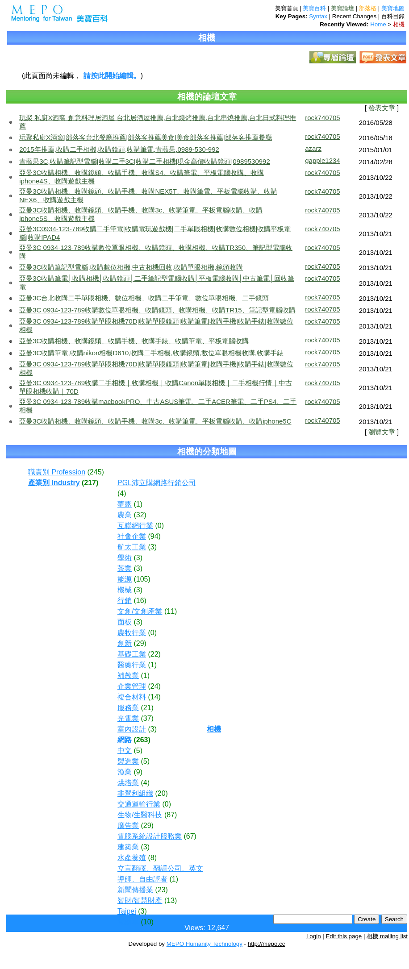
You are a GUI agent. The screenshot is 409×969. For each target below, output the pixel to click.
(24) (154, 686)
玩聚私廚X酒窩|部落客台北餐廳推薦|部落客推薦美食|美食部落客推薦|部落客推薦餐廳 (145, 137)
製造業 (128, 761)
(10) (147, 922)
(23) (161, 890)
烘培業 (128, 782)
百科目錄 (393, 16)
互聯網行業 (135, 525)
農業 (124, 515)
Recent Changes (354, 16)
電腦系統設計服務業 (149, 836)
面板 (124, 622)
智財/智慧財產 (139, 900)
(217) (90, 483)
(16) (140, 600)
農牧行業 (131, 632)
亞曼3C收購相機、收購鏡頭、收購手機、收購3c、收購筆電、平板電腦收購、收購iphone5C (155, 421)
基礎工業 (131, 654)
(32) (140, 515)
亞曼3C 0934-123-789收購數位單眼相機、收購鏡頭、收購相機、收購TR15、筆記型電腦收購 (157, 310)
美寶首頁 (286, 8)
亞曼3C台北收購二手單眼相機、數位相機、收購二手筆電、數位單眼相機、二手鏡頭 (144, 298)
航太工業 (131, 547)
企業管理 (131, 686)
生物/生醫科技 (139, 815)
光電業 (128, 718)
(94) (154, 536)
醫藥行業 (131, 665)
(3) (152, 547)
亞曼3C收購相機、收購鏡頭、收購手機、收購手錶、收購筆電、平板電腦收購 (134, 341)
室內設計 (131, 729)
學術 (124, 557)
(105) (142, 579)
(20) (161, 793)
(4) (121, 493)
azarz (313, 148)
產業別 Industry (54, 483)
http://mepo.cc (266, 943)
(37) (147, 718)
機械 (124, 590)
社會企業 (131, 536)
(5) (138, 750)
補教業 (128, 675)
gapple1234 (322, 160)
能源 (124, 579)
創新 (124, 643)
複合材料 (131, 697)
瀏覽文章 (381, 432)
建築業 (128, 847)
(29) (140, 643)
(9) (138, 772)
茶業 (124, 568)
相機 (399, 24)
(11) (170, 611)
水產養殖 (131, 857)
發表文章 (381, 108)
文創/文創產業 (139, 611)
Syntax (318, 16)
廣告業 (128, 825)
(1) (138, 504)
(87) (170, 815)
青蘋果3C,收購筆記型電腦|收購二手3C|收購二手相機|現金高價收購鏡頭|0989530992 (144, 161)
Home (378, 24)
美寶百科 (314, 8)
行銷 (124, 600)
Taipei (126, 911)
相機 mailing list (387, 936)
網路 (124, 740)
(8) (152, 857)
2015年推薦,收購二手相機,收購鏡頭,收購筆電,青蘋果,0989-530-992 (119, 149)
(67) (190, 836)
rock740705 (322, 117)
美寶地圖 (393, 8)
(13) (170, 900)
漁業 (124, 772)
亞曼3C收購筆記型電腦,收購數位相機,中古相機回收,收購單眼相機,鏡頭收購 (131, 267)
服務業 (128, 707)
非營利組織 (135, 793)
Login (313, 936)
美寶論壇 (342, 8)
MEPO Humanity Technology (204, 943)
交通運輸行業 (138, 804)
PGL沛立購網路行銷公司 (156, 483)
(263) (142, 740)
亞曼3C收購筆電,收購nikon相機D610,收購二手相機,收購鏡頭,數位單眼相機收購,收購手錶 (151, 353)
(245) (96, 472)
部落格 (367, 8)
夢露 (124, 504)
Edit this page (344, 936)
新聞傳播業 (135, 890)
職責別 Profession (56, 472)
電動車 (128, 922)
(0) (159, 525)
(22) (154, 654)
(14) (154, 697)
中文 (124, 750)
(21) (147, 707)
